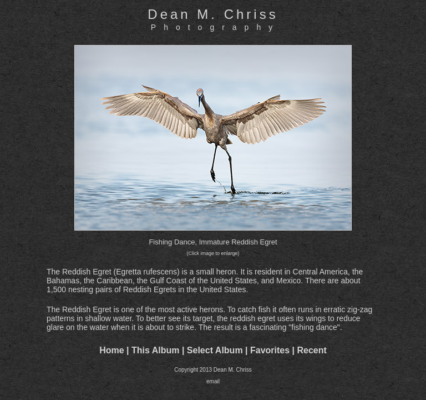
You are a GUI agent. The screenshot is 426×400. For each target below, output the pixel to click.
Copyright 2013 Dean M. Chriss (213, 370)
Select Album (215, 350)
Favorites (270, 350)
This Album (155, 350)
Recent (312, 350)
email (213, 381)
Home (111, 350)
